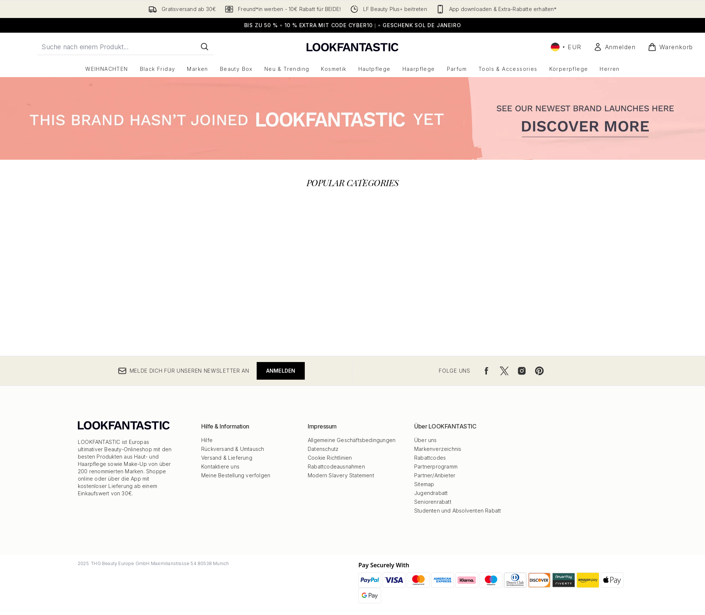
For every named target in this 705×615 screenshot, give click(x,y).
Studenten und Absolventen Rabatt (457, 510)
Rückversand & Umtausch (232, 449)
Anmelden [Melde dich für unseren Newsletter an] (281, 371)
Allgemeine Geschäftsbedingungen (351, 440)
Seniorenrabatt (432, 502)
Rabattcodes (430, 458)
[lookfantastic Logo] (352, 46)
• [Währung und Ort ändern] (566, 47)
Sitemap (424, 484)
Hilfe (207, 440)
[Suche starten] (204, 47)
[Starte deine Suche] (125, 47)
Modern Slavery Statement (341, 475)
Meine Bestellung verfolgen (235, 475)
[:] (163, 200)
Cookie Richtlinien (330, 458)
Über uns (425, 440)
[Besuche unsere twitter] (504, 370)
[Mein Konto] (614, 47)
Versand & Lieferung (226, 458)
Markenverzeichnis (437, 449)
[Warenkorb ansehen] (670, 47)
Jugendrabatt (431, 493)
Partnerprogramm (436, 466)
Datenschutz (323, 449)
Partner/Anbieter (434, 475)
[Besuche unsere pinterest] (539, 370)
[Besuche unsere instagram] (522, 370)
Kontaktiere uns (220, 466)
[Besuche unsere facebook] (486, 370)
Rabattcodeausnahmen (336, 466)
